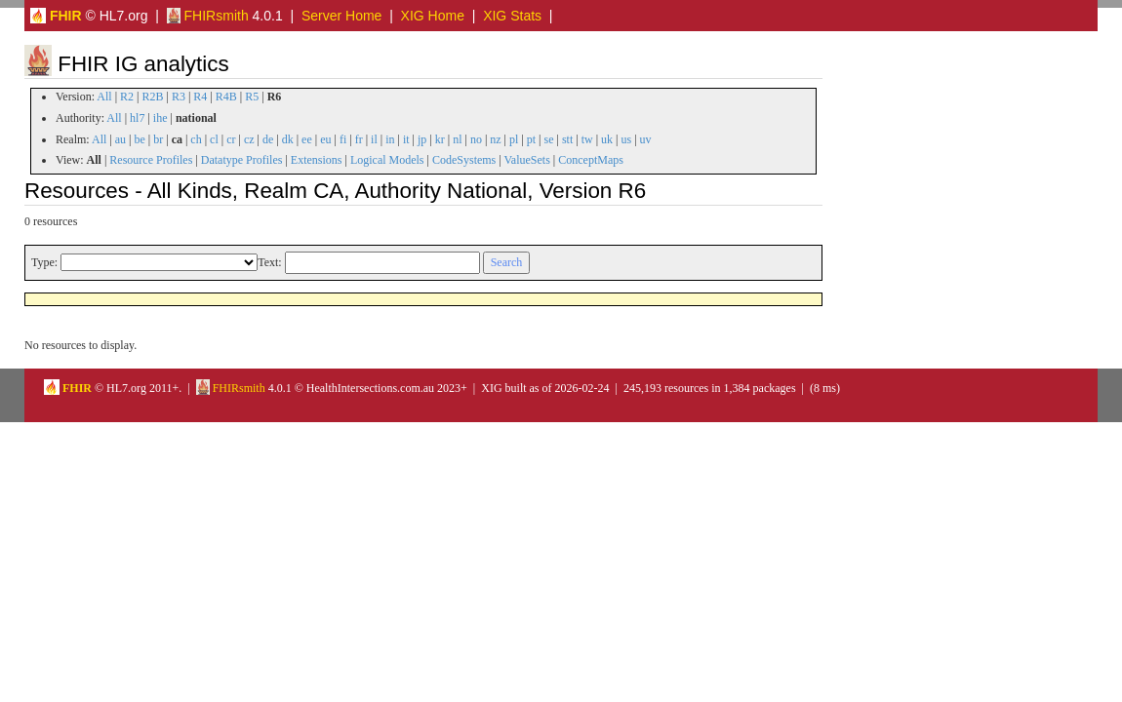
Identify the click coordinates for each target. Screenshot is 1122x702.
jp (422, 139)
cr (230, 139)
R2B (153, 96)
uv (646, 139)
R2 (127, 96)
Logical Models (387, 160)
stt (567, 139)
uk (607, 139)
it (406, 139)
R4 (200, 96)
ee (306, 139)
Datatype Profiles (242, 160)
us (626, 139)
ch (195, 139)
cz (249, 139)
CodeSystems (464, 160)
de (267, 139)
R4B (226, 96)
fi (343, 139)
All (104, 96)
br (158, 139)
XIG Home (432, 15)
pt (531, 139)
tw (587, 139)
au (120, 139)
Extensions (316, 160)
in (389, 139)
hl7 (137, 118)
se (549, 139)
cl (214, 139)
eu (325, 139)
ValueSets (526, 160)
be (139, 139)
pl (513, 139)
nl (457, 139)
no (476, 139)
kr (440, 139)
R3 (178, 96)
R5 (252, 96)
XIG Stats (512, 15)
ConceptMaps (590, 160)
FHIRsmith (208, 15)
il (374, 139)
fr (359, 139)
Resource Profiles (150, 160)
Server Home (341, 15)
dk (288, 139)
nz (495, 139)
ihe (160, 118)
